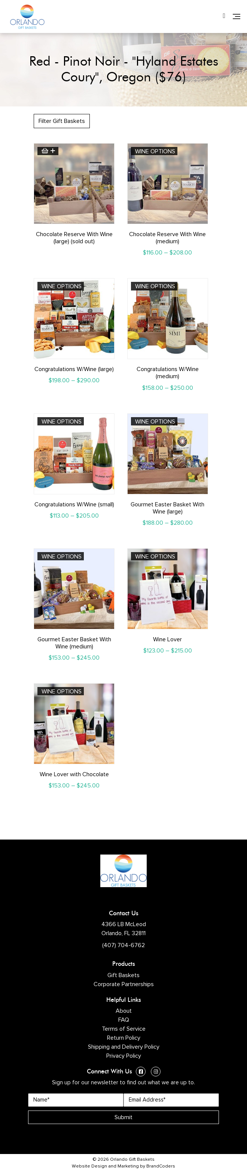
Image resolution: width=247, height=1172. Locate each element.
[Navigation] (236, 16)
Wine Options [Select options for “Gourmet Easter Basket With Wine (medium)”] (62, 557)
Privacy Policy (123, 1056)
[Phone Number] (224, 16)
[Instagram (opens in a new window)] (156, 1072)
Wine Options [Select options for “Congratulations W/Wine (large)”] (62, 286)
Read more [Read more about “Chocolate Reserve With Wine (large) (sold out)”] (47, 151)
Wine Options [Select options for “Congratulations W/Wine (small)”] (62, 422)
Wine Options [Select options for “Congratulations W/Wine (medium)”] (155, 286)
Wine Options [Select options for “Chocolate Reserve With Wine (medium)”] (155, 151)
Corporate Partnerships (124, 984)
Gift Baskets (123, 975)
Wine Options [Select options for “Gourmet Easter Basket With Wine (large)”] (155, 422)
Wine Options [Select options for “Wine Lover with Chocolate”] (62, 692)
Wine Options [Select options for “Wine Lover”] (155, 557)
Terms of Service (124, 1029)
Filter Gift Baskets (62, 121)
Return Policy (123, 1038)
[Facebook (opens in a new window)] (141, 1072)
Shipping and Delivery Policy (123, 1047)
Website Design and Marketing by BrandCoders (123, 1166)
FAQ (123, 1020)
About (124, 1011)
